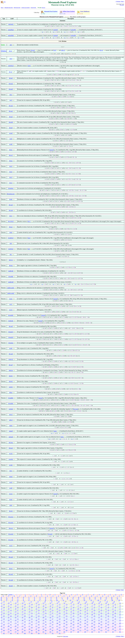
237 (36, 611)
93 (17, 600)
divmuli (33, 50)
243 (78, 611)
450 (57, 629)
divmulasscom (10, 194)
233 (8, 611)
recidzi (11, 465)
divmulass (10, 188)
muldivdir (10, 271)
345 (57, 620)
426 (11, 627)
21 (110, 594)
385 (92, 623)
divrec (10, 149)
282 (106, 614)
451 (64, 629)
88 (111, 599)
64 (100, 597)
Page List (43, 7)
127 (2, 603)
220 (39, 610)
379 (50, 623)
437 (87, 627)
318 (113, 617)
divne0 (11, 127)
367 (87, 622)
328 (60, 619)
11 (55, 594)
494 (120, 632)
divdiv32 (11, 359)
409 (16, 626)
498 (25, 633)
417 (71, 626)
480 (22, 632)
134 (50, 603)
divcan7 (11, 365)
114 (31, 601)
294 (67, 616)
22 (115, 594)
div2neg (11, 442)
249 (120, 611)
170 (57, 606)
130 (22, 603)
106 (98, 600)
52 (34, 597)
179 (120, 606)
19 (99, 594)
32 (47, 596)
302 (2, 617)
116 (45, 601)
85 (95, 599)
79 (62, 599)
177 (106, 606)
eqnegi (11, 476)
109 (119, 600)
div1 (11, 254)
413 (43, 626)
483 (43, 632)
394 (32, 624)
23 (121, 594)
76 (45, 599)
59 (73, 597)
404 (101, 624)
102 (70, 600)
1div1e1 (11, 260)
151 (46, 604)
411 (29, 626)
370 (108, 622)
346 (64, 620)
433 (60, 627)
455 (92, 629)
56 (56, 597)
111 (11, 601)
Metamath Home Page (8, 7)
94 (23, 600)
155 (73, 604)
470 (73, 630)
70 (12, 599)
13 (66, 594)
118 (59, 601)
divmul (11, 78)
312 (71, 617)
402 (87, 624)
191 (80, 607)
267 (2, 614)
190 (73, 607)
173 (78, 606)
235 (22, 611)
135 (57, 603)
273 (43, 614)
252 (18, 613)
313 (78, 617)
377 (36, 623)
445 (22, 629)
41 (97, 596)
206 (64, 609)
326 (46, 619)
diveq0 (11, 116)
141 (99, 603)
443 (8, 629)
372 (2, 623)
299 (101, 616)
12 (60, 594)
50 (23, 597)
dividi (10, 499)
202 (36, 609)
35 (64, 596)
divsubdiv (10, 403)
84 (89, 599)
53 (40, 597)
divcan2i (11, 557)
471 (80, 630)
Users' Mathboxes (83, 11)
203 (43, 609)
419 (85, 626)
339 (16, 620)
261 (80, 613)
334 (101, 619)
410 (22, 626)
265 (108, 613)
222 (53, 610)
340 (22, 620)
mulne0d (55, 29)
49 (17, 597)
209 (85, 609)
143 (113, 603)
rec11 (10, 304)
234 (16, 611)
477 (2, 632)
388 (113, 623)
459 (120, 629)
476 (115, 630)
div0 (11, 243)
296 (80, 616)
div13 (10, 177)
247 (106, 611)
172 (71, 606)
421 (99, 626)
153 (60, 604)
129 (16, 603)
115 (38, 601)
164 (16, 606)
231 (115, 610)
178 (113, 606)
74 (34, 599)
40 (91, 596)
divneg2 (11, 448)
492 (106, 632)
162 (2, 606)
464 (32, 630)
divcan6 (11, 354)
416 (64, 626)
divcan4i (11, 580)
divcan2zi (10, 522)
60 (78, 597)
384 (85, 623)
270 (22, 614)
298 (94, 616)
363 (60, 622)
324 (32, 619)
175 (92, 606)
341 (29, 620)
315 (92, 617)
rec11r (10, 309)
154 (67, 604)
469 (67, 630)
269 (16, 614)
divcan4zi (10, 539)
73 (29, 599)
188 (60, 607)
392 (18, 624)
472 (87, 630)
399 (67, 624)
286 (11, 616)
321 (11, 619)
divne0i (11, 585)
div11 (10, 216)
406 (115, 624)
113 (24, 601)
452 (71, 629)
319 (120, 617)
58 (67, 597)
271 (29, 614)
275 (57, 614)
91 (6, 600)
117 (52, 601)
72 (23, 599)
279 (85, 614)
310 (57, 617)
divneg (11, 265)
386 (99, 623)
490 (92, 632)
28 (25, 596)
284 (120, 614)
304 (16, 617)
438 (94, 627)
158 (94, 604)
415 (57, 626)
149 (32, 604)
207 (71, 609)
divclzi (11, 511)
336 (115, 619)
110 (4, 601)
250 (4, 613)
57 (62, 597)
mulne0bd (73, 29)
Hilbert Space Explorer (67, 11)
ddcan (10, 392)
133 (43, 603)
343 (43, 620)
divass (10, 160)
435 (73, 627)
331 (80, 619)
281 (99, 614)
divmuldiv (10, 315)
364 (67, 622)
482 (36, 632)
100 (57, 600)
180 (4, 607)
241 (64, 611)
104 (84, 600)
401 (80, 624)
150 (39, 604)
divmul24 (10, 337)
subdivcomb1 (10, 287)
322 (18, 619)
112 (17, 601)
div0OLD (10, 249)
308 (43, 617)
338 (8, 620)
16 (82, 594)
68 (1, 599)
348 (78, 620)
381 (64, 623)
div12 (10, 183)
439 (101, 627)
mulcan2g (10, 24)
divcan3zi (10, 534)
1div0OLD (11, 65)
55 (51, 597)
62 (89, 597)
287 (18, 616)
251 (11, 613)
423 (113, 626)
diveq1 (11, 227)
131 (29, 603)
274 (50, 614)
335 (108, 619)
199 (16, 609)
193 (94, 607)
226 (80, 610)
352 (106, 620)
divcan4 (11, 210)
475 (108, 630)
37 (75, 596)
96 (34, 600)
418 (78, 626)
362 (53, 622)
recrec (10, 298)
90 (1, 600)
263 (94, 613)
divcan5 (11, 326)
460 (4, 630)
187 (53, 607)
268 (8, 614)
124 (100, 601)
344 (50, 620)
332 (87, 619)
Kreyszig (75, 409)
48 (12, 597)
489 (85, 632)
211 (99, 609)
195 (108, 607)
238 (43, 611)
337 (2, 620)
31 (41, 596)
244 (85, 611)
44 (113, 596)
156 (80, 604)
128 (8, 603)
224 (67, 610)
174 (85, 606)
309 (50, 617)
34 (58, 596)
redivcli (63, 50)
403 (94, 624)
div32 (10, 171)
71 (17, 599)
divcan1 (11, 111)
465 (39, 630)
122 (86, 601)
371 (115, 622)
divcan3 (11, 205)
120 (72, 601)
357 (18, 622)
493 (113, 632)
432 (53, 627)
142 (106, 603)
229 (101, 610)
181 (11, 607)
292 (53, 616)
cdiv (11, 45)
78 (56, 599)
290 (39, 616)
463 (25, 630)
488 (78, 632)
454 (85, 629)
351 (99, 620)
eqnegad (11, 436)
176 (99, 606)
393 (25, 624)
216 (11, 610)
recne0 (11, 133)
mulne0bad (11, 29)
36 (69, 596)
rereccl (11, 414)
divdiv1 (11, 376)
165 (22, 606)
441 (115, 627)
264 (101, 613)
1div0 (10, 58)
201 (29, 609)
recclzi (11, 453)
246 (99, 611)
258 (60, 613)
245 (92, 611)
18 (93, 594)
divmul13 (10, 332)
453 (78, 629)
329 (67, 619)
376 (29, 623)
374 (16, 623)
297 (87, 616)
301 (115, 616)
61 (84, 597)
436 (80, 627)
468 (60, 630)
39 (86, 596)
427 (18, 627)
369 (101, 622)
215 (4, 610)
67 (117, 597)
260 (73, 613)
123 (93, 601)
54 (45, 597)
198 (8, 609)
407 (2, 626)
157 (87, 604)
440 (108, 627)
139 (85, 603)
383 (78, 623)
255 (39, 613)
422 (106, 626)
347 (71, 620)
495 (4, 633)
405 (108, 624)
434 (67, 627)
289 (32, 616)
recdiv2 (11, 387)
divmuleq (10, 343)
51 (29, 597)
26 (14, 596)
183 (25, 607)
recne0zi (11, 459)
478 (8, 632)
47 (6, 597)
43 (108, 596)
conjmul (11, 409)
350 (92, 620)
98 (45, 600)
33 (53, 596)
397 (53, 624)
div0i (10, 505)
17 (88, 594)
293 (60, 616)
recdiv (10, 348)
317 (106, 617)
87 (106, 599)
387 (106, 623)
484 (50, 632)
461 (11, 630)
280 (92, 614)
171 (64, 606)
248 (113, 611)
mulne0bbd (11, 35)
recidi (10, 488)
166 (29, 606)
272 (36, 614)
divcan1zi (10, 516)
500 (39, 633)
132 (36, 603)
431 (46, 627)
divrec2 (11, 155)
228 (94, 610)
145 (4, 604)
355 (4, 622)
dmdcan (11, 370)
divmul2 (11, 83)
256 (46, 613)
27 (19, 596)
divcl (11, 94)
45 (119, 596)
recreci (11, 493)
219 (32, 610)
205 (57, 609)
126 (114, 601)
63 (95, 597)
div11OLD (11, 221)
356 (11, 622)
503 (60, 633)
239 (50, 611)
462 (18, 630)
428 (25, 627)
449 (50, 629)
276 (64, 614)
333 (94, 619)
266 (115, 613)
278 (78, 614)
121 (79, 601)
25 (8, 596)
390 (4, 624)
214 (120, 609)
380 (57, 623)
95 (29, 600)
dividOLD (10, 238)
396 (46, 624)
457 (106, 629)
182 (18, 607)
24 (3, 596)
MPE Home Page (17, 7)
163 (8, 606)
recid (11, 138)
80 (67, 599)
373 (8, 623)
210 (92, 609)
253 (25, 613)
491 (99, 632)
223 (60, 610)
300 (108, 616)
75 (40, 599)
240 (57, 611)
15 (77, 594)
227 (87, 610)
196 (115, 607)
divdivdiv (10, 321)
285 (4, 616)
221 (46, 610)
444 (16, 629)
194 (101, 607)
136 (64, 603)
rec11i (10, 545)
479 (16, 632)
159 (101, 604)
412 (36, 626)
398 (60, 624)
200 (22, 609)
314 (85, 617)
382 (71, 623)
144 (120, 603)
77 (51, 599)
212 (106, 609)
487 (71, 632)
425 (4, 627)
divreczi (11, 528)
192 (87, 607)
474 (101, 630)
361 (46, 622)
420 (92, 626)
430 (39, 627)
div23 (10, 166)
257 (53, 613)
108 (112, 600)
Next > (122, 1)
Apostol (52, 149)
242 (71, 611)
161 (115, 604)
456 (99, 629)
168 (43, 606)
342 (36, 620)
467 (53, 630)
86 (100, 599)
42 (102, 596)
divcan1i (11, 562)
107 (105, 600)
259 (67, 613)
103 (77, 600)
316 (99, 617)
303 (8, 617)
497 (18, 633)
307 (36, 617)
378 (43, 623)
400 (73, 624)
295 (73, 616)
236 (29, 611)
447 (36, 629)
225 (73, 610)
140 (92, 603)
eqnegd (11, 431)
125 (107, 601)
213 (113, 609)
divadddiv (10, 398)
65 (106, 597)
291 (46, 616)
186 (46, 607)
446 (29, 629)
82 (78, 599)
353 (113, 620)
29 (30, 596)
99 (51, 600)
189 (67, 607)
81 (73, 599)
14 (71, 594)
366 (80, 622)
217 (18, 610)
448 (43, 629)
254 (32, 613)
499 (32, 633)
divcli (54, 50)
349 (85, 620)
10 (50, 594)
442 (2, 629)
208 (78, 609)
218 (25, 610)
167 (36, 606)
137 (71, 603)
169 (50, 606)
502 (53, 633)
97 (40, 600)
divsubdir (10, 276)
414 (50, 626)
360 (39, 622)
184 (32, 607)
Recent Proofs (33, 7)
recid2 (10, 144)
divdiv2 (11, 381)
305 (22, 617)
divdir (10, 199)
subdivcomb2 (10, 293)
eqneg (10, 425)
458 (113, 629)
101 (63, 600)
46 (1, 597)
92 (12, 600)
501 (46, 633)
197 (2, 609)
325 (39, 619)
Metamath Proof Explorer (49, 11)
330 (73, 619)
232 (2, 611)
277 (71, 614)
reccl (11, 100)
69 (6, 599)
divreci (11, 568)
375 (22, 623)
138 (78, 603)
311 (64, 617)
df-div (10, 51)
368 (94, 622)
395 (39, 624)
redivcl (11, 420)
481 (29, 632)
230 (108, 610)
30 (36, 596)
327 (53, 619)
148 (25, 604)
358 (25, 622)
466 (46, 630)
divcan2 (11, 105)
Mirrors (2, 7)
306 (29, 617)
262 (87, 613)
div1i (10, 470)
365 (73, 622)
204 (50, 609)
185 (39, 607)
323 (25, 619)
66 (111, 597)
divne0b (11, 122)
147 (18, 604)
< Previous (118, 1)
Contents (10, 594)
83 (84, 599)
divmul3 (11, 89)
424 (120, 626)
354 (120, 620)
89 (117, 599)
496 (11, 633)
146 (11, 604)
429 (32, 627)
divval (101, 50)
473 (94, 630)
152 (53, 604)
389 (120, 623)
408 (8, 626)
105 (91, 600)
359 (32, 622)
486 (64, 632)
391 (11, 624)
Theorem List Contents (25, 7)
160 (108, 604)
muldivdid (10, 282)
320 (4, 619)
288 (25, 616)
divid (10, 232)
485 (57, 632)
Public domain (65, 636)
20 (104, 594)
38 (80, 596)
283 (113, 614)
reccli (10, 482)
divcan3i (50, 534)
